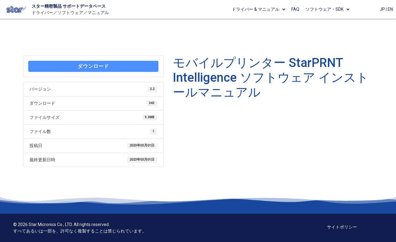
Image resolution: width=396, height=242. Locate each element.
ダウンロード (93, 66)
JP (382, 9)
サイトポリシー (342, 226)
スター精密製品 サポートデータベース (69, 6)
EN (390, 9)
